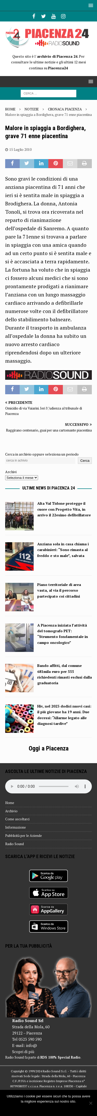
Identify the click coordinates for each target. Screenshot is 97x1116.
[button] (90, 5)
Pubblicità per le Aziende (23, 835)
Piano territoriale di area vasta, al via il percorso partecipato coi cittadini (59, 590)
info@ (31, 1045)
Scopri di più (23, 1051)
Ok (48, 1108)
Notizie (32, 109)
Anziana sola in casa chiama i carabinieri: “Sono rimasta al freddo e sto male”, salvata (63, 549)
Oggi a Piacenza (49, 748)
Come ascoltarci (17, 819)
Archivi (11, 471)
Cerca (84, 461)
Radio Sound (14, 844)
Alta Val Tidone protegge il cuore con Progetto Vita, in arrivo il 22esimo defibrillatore (64, 509)
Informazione (15, 827)
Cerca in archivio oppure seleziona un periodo (42, 454)
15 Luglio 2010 (20, 149)
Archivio (11, 811)
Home (9, 802)
